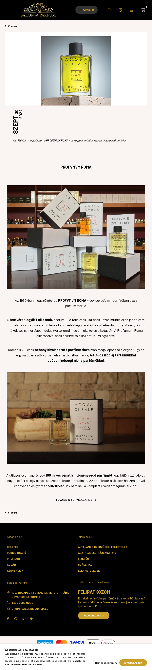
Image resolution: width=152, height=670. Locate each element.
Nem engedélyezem (106, 662)
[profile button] (132, 10)
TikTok (24, 619)
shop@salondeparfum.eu (30, 608)
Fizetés (83, 558)
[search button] (109, 10)
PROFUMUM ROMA (57, 140)
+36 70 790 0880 (22, 602)
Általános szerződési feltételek (102, 546)
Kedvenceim (15, 570)
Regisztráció (16, 552)
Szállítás (85, 564)
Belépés (13, 546)
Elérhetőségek (89, 570)
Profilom (13, 558)
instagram (16, 619)
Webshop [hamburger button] (86, 9)
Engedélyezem (133, 662)
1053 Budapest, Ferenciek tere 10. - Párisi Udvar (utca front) (41, 594)
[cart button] (143, 10)
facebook (8, 619)
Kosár (11, 564)
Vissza (11, 26)
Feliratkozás (94, 615)
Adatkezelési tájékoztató (97, 552)
